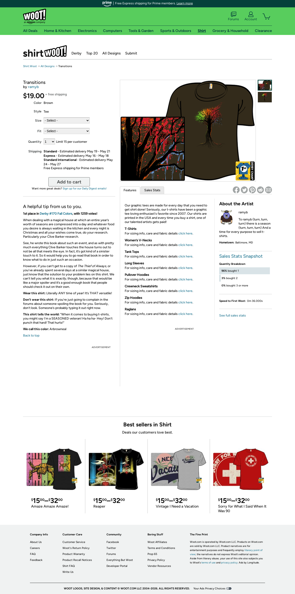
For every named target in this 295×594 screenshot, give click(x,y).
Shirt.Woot (45, 51)
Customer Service (73, 542)
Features (130, 190)
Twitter (111, 548)
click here (185, 233)
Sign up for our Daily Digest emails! (85, 188)
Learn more (185, 3)
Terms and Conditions (161, 548)
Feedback (36, 560)
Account (251, 16)
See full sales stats (232, 315)
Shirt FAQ (68, 566)
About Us (36, 542)
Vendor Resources (159, 566)
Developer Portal (116, 566)
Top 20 (92, 53)
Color (37, 103)
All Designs (111, 53)
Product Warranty (73, 554)
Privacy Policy (156, 560)
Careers (35, 548)
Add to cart (69, 182)
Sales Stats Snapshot (241, 256)
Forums (233, 16)
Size (38, 121)
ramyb (33, 87)
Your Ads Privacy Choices (209, 588)
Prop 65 (152, 554)
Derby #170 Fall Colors (56, 214)
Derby (76, 53)
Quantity (34, 142)
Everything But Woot (119, 560)
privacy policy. (229, 562)
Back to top (31, 335)
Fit (39, 131)
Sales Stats (152, 190)
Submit (131, 53)
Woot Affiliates (157, 542)
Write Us (68, 572)
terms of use (208, 562)
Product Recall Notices (77, 560)
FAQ (32, 554)
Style (37, 111)
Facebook (112, 542)
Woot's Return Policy (75, 548)
